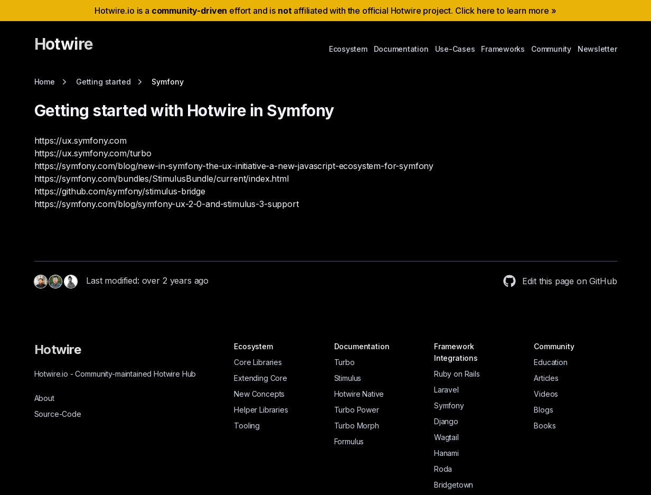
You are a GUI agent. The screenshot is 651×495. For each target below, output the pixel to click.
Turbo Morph (356, 425)
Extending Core (260, 377)
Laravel (446, 389)
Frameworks (503, 48)
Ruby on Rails (457, 373)
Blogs (543, 409)
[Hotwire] (63, 48)
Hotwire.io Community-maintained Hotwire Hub (115, 373)
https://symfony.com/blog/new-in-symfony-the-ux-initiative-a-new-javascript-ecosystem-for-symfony (234, 166)
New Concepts (259, 393)
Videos (546, 393)
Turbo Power (356, 409)
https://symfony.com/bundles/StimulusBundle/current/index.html (161, 178)
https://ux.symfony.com (80, 140)
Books (544, 425)
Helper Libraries (261, 409)
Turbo (344, 362)
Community (551, 48)
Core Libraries (258, 362)
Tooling (247, 425)
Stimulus (348, 377)
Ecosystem (348, 48)
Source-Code (57, 413)
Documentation (401, 48)
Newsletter (597, 48)
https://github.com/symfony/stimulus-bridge (119, 191)
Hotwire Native (359, 393)
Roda (443, 468)
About (44, 398)
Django (446, 421)
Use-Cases (455, 48)
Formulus (349, 441)
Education (551, 362)
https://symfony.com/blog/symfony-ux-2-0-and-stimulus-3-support (166, 204)
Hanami (446, 453)
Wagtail (446, 437)
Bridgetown (453, 484)
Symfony (449, 405)
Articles (546, 377)
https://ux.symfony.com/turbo (93, 153)
